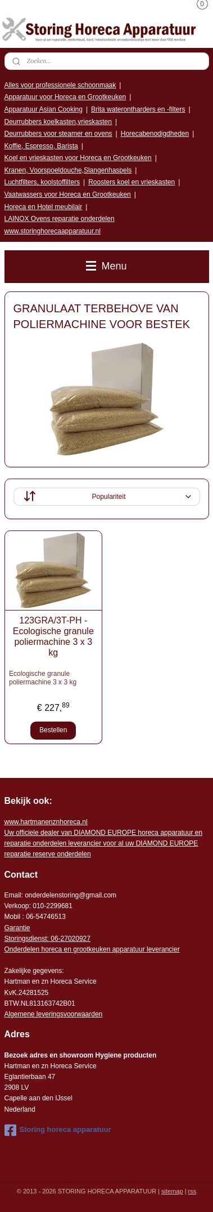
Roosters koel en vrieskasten (131, 182)
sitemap (172, 1191)
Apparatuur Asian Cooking (43, 109)
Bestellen (53, 731)
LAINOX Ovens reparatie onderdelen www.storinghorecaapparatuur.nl (59, 225)
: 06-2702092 (67, 939)
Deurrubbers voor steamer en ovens (58, 134)
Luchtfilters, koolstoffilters (42, 182)
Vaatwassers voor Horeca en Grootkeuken (67, 194)
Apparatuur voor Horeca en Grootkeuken (65, 97)
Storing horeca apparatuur (57, 1130)
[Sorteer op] (107, 496)
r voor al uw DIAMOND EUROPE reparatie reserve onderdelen (103, 843)
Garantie (17, 928)
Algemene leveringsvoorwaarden (53, 1014)
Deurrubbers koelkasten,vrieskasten (58, 122)
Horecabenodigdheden (155, 134)
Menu (106, 266)
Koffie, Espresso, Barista (41, 146)
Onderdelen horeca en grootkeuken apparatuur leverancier (92, 949)
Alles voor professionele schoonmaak (60, 85)
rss (192, 1191)
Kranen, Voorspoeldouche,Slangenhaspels (68, 170)
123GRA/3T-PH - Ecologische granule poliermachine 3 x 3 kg (53, 637)
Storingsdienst (25, 939)
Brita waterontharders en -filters (138, 109)
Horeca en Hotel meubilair (43, 207)
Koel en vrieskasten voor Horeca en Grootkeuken (78, 158)
